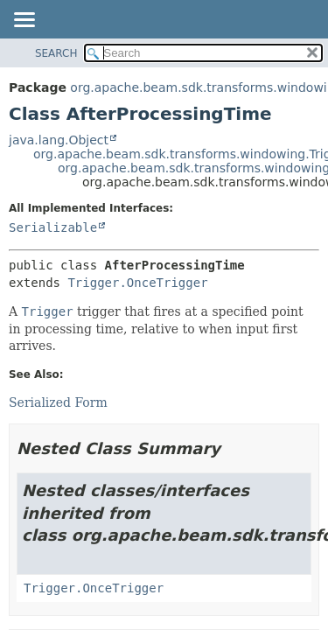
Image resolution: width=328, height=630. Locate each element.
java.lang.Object (58, 140)
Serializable (53, 227)
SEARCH (56, 53)
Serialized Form (58, 403)
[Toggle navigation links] (23, 21)
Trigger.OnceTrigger (137, 283)
